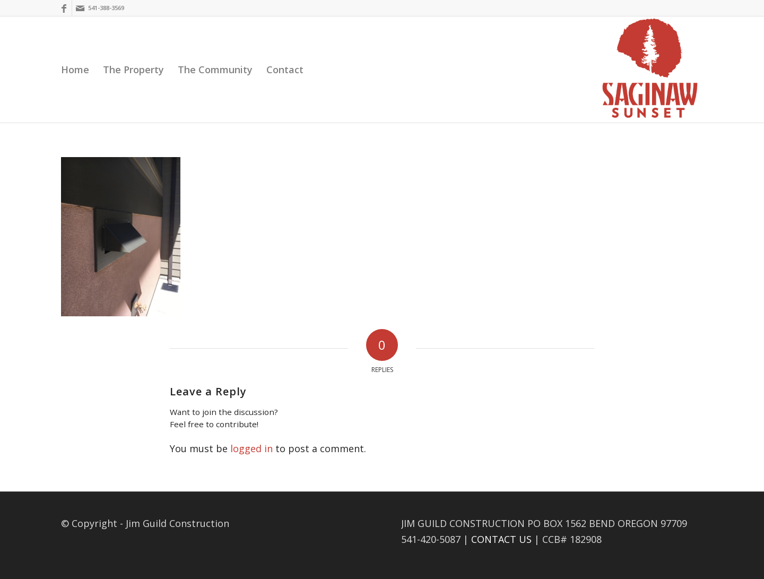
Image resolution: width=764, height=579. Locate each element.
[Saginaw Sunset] (650, 69)
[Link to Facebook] (64, 8)
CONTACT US (501, 539)
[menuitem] (75, 69)
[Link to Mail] (80, 8)
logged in (251, 448)
